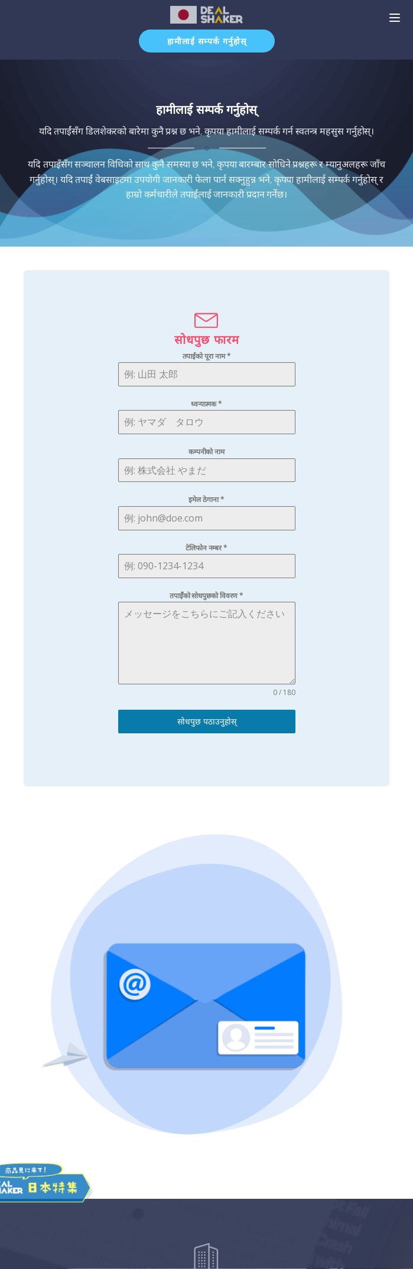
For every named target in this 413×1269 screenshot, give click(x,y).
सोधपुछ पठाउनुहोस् (206, 721)
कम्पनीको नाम (206, 452)
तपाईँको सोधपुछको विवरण (206, 596)
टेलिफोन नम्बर (206, 548)
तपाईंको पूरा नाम (207, 356)
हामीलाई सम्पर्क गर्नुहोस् (206, 41)
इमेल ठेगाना (206, 499)
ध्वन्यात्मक (206, 404)
